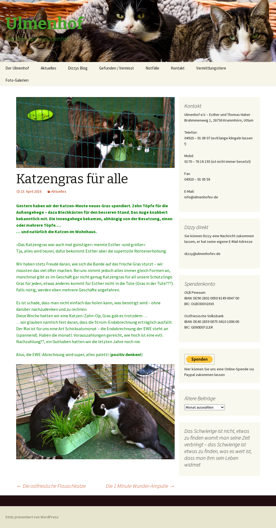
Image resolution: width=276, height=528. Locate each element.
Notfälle (152, 68)
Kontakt (178, 68)
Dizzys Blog (78, 68)
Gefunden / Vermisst (116, 68)
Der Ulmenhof (17, 68)
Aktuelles (48, 68)
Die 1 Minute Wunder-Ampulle (140, 485)
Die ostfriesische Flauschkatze (51, 485)
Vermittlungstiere (211, 68)
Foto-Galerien (17, 80)
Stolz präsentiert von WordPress (31, 517)
